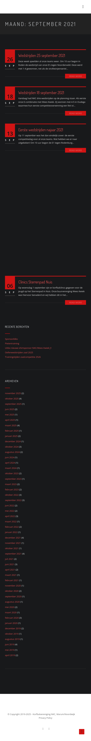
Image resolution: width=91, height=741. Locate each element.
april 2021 (10, 569)
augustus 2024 (12, 452)
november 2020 (13, 585)
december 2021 (13, 537)
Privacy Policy (45, 717)
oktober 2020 (11, 590)
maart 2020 (11, 612)
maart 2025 (11, 425)
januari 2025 (11, 436)
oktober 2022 (11, 494)
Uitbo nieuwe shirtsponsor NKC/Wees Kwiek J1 (28, 347)
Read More (75, 76)
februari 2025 (12, 430)
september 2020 (13, 596)
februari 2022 (12, 526)
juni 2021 (9, 564)
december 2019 (13, 628)
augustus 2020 (12, 601)
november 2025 (13, 393)
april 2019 (10, 655)
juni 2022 (9, 505)
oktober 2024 (11, 446)
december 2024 (13, 441)
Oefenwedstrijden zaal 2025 (19, 352)
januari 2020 (11, 623)
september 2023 (13, 478)
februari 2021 (12, 580)
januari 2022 (11, 532)
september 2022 (13, 500)
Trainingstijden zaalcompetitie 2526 (23, 356)
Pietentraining (12, 343)
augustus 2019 (12, 639)
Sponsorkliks (11, 338)
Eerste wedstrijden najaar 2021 (40, 129)
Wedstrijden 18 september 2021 (41, 92)
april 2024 (10, 462)
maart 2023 (11, 484)
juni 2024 (9, 457)
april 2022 (10, 516)
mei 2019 (9, 649)
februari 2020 (12, 617)
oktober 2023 (11, 473)
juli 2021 (9, 558)
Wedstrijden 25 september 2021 (41, 55)
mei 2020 (9, 607)
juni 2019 (9, 644)
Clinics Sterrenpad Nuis (35, 281)
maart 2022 (11, 521)
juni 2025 (9, 409)
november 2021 (13, 542)
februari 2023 (12, 489)
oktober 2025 (11, 398)
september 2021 (13, 553)
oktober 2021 (11, 548)
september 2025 (13, 403)
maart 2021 (11, 574)
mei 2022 (9, 510)
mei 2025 (9, 414)
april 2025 (10, 419)
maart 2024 (11, 468)
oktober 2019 (11, 633)
